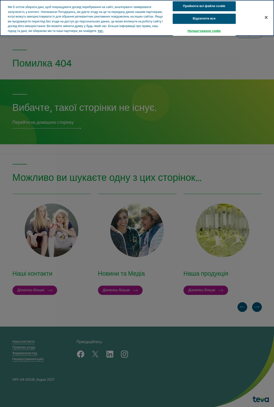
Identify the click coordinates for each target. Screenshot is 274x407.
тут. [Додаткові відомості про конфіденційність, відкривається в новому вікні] (100, 21)
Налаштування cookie (204, 21)
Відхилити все (204, 9)
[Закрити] (266, 7)
